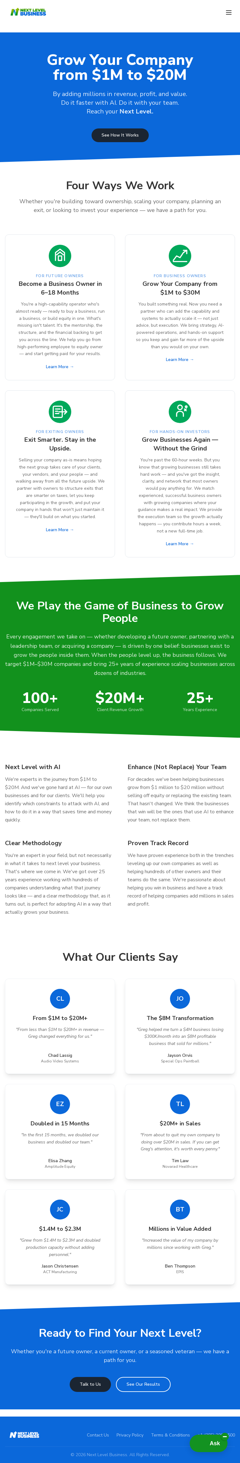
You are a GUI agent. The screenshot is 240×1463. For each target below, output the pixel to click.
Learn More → (60, 367)
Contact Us (98, 1435)
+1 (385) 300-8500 (216, 1435)
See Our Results (143, 1388)
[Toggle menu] (228, 12)
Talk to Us (90, 1388)
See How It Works (120, 135)
